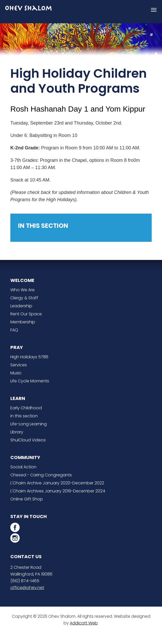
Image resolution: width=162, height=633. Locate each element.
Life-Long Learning (28, 424)
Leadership (21, 306)
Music (16, 373)
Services (18, 365)
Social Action (23, 467)
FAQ (14, 330)
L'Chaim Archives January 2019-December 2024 (57, 491)
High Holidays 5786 (29, 357)
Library (16, 432)
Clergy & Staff (24, 298)
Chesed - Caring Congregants (41, 475)
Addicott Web (84, 623)
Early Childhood (26, 408)
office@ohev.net (27, 588)
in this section (24, 416)
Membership (22, 322)
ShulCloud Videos (28, 440)
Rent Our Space (26, 314)
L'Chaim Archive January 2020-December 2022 (57, 483)
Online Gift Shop (26, 499)
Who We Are (22, 290)
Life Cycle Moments (29, 381)
